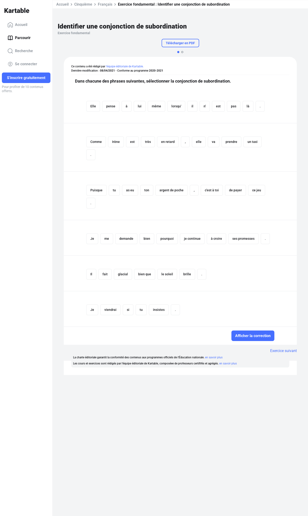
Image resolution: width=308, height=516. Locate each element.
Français (105, 4)
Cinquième (83, 4)
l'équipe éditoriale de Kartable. (125, 66)
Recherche (20, 51)
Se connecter (22, 64)
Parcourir (19, 38)
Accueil (17, 25)
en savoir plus (214, 357)
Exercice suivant (283, 351)
